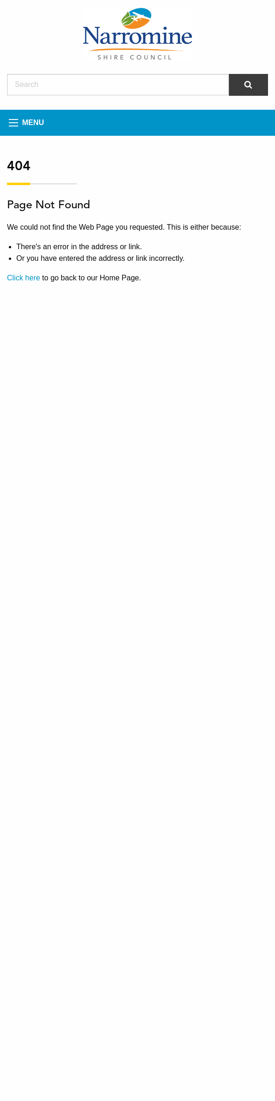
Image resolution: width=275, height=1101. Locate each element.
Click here (23, 278)
